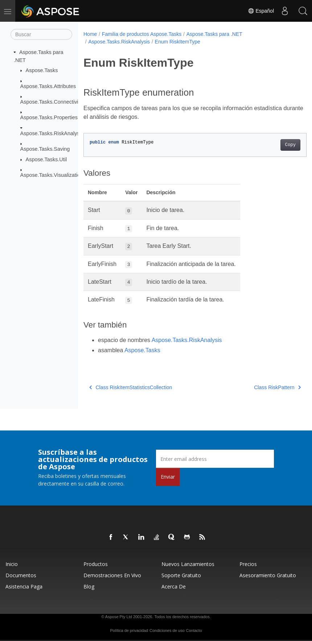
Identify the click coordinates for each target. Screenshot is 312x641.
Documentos (20, 575)
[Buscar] (41, 34)
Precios (248, 564)
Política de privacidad (129, 630)
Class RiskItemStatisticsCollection (130, 387)
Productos (95, 564)
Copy (274, 144)
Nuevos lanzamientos (187, 564)
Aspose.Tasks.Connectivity (51, 102)
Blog (88, 586)
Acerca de (173, 586)
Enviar (168, 476)
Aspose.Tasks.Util (46, 159)
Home (90, 34)
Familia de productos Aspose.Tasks (141, 34)
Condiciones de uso (167, 630)
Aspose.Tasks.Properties (49, 117)
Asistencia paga (23, 586)
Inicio (11, 564)
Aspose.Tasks (42, 70)
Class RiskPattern (261, 387)
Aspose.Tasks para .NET (214, 34)
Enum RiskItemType (177, 42)
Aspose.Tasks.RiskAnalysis (51, 133)
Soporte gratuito (181, 575)
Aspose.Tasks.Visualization (51, 175)
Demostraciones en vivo (112, 575)
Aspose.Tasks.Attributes (48, 86)
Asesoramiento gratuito (267, 575)
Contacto (194, 630)
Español (261, 11)
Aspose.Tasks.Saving (45, 149)
